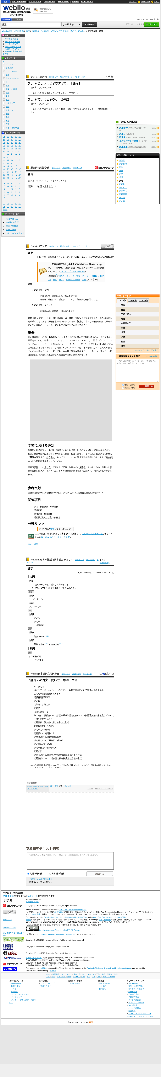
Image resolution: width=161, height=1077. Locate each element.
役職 (48, 729)
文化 (7, 96)
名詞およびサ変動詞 (40, 31)
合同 (123, 310)
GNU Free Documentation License (73, 910)
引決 (65, 786)
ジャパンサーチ (73, 279)
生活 (7, 99)
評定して (123, 187)
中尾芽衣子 (126, 323)
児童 (67, 454)
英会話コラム (12, 219)
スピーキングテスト (15, 233)
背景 (123, 332)
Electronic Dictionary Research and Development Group (109, 968)
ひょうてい (41, 588)
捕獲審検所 (39, 697)
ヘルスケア (10, 103)
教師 (96, 450)
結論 (40, 186)
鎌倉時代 (51, 737)
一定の (45, 108)
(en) (47, 636)
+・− (48, 344)
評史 (121, 174)
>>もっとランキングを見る (146, 350)
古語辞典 (75, 2)
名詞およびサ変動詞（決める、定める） (68, 31)
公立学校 (50, 457)
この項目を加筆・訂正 (92, 533)
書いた (62, 722)
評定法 (37, 755)
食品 (7, 117)
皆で (44, 92)
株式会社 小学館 (32, 902)
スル (39, 92)
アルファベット (72, 340)
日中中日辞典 (49, 2)
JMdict (43, 968)
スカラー (86, 276)
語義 (31, 595)
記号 (95, 340)
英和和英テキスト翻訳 (42, 848)
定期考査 (38, 454)
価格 (56, 588)
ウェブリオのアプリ (48, 983)
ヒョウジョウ (42, 180)
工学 (7, 85)
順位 (49, 755)
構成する (67, 758)
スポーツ (9, 110)
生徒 (73, 454)
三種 (73, 758)
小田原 (72, 92)
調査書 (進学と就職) (43, 517)
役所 (59, 737)
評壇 (121, 177)
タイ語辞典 (132, 1005)
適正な (37, 690)
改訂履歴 (107, 920)
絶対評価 (40, 461)
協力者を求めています (51, 537)
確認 (123, 346)
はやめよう (55, 694)
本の (36, 686)
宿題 (30, 454)
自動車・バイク (12, 78)
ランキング (75, 77)
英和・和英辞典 (35, 2)
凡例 (83, 77)
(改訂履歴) (58, 912)
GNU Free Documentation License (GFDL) (110, 917)
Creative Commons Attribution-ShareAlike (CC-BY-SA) (65, 917)
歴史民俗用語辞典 (39, 167)
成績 (104, 108)
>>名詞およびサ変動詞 (104, 788)
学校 (30, 450)
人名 (7, 121)
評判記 (122, 160)
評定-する (39, 660)
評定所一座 (56, 758)
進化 (40, 715)
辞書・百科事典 (12, 128)
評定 (100, 920)
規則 (54, 722)
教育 (49, 533)
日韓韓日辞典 (63, 2)
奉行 (80, 758)
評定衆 (55, 311)
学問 (7, 92)
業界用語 (9, 68)
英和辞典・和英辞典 (136, 989)
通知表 (47, 467)
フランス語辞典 (134, 1000)
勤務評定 (81, 299)
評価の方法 (76, 755)
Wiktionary (104, 562)
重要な (90, 690)
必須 (123, 337)
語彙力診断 (11, 229)
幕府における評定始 (128, 141)
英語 (36, 636)
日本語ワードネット (33, 958)
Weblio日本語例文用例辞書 (44, 673)
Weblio (28, 920)
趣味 (7, 107)
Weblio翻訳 (132, 992)
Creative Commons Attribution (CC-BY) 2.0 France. (59, 930)
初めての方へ (142, 19)
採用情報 (102, 989)
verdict (42, 636)
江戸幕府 (38, 722)
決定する (48, 186)
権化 (123, 341)
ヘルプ (157, 2)
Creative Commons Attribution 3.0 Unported (57, 934)
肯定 (56, 786)
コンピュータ (11, 71)
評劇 (121, 170)
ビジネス (9, 64)
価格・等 (71, 108)
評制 (121, 167)
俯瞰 (123, 328)
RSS (91, 1022)
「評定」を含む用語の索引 (40, 879)
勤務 (100, 108)
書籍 (78, 276)
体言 (28, 31)
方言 (7, 124)
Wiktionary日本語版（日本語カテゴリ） (51, 559)
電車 (7, 75)
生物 (7, 114)
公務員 (43, 299)
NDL (55, 279)
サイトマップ (16, 997)
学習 (102, 450)
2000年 (109, 457)
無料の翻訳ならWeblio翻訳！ (45, 10)
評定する (44, 711)
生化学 (101, 715)
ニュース (70, 276)
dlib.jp (61, 279)
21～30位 (143, 300)
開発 (77, 690)
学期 (36, 467)
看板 (67, 722)
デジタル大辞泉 (38, 77)
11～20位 (132, 300)
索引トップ (53, 77)
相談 (52, 584)
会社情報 (102, 986)
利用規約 (14, 992)
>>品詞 (90, 788)
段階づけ (61, 755)
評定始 (122, 197)
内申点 (97, 471)
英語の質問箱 (12, 226)
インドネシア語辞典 (136, 1002)
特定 (123, 319)
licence (53, 971)
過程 (95, 690)
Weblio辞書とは (17, 983)
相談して (50, 92)
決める (62, 584)
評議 (30, 186)
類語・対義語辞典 (19, 2)
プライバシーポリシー (20, 994)
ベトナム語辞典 (134, 1008)
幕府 (38, 704)
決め (57, 92)
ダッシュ (85, 344)
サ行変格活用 (35, 656)
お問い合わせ (75, 983)
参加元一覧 (154, 19)
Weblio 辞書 (145, 2)
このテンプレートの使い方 (72, 271)
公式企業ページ (105, 983)
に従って (56, 108)
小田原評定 (65, 311)
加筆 (52, 529)
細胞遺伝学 (90, 715)
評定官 (122, 201)
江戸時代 (51, 740)
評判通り (123, 164)
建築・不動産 (11, 89)
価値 (63, 108)
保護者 (82, 467)
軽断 (69, 786)
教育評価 (44, 506)
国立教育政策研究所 (37, 492)
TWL (84, 279)
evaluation (54, 644)
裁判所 (60, 740)
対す (46, 726)
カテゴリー (86, 246)
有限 (123, 305)
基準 (50, 108)
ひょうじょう (42, 584)
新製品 (72, 690)
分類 (58, 715)
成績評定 (38, 510)
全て (4, 61)
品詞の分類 (19, 31)
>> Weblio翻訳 (152, 356)
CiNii (94, 276)
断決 (52, 786)
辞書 (5, 2)
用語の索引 (64, 77)
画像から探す (45, 986)
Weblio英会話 (12, 222)
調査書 (76, 471)
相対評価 (48, 514)
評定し (122, 134)
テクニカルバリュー (49, 690)
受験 (65, 471)
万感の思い (126, 314)
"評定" (61, 276)
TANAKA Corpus (9, 928)
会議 (42, 311)
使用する (44, 719)
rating (41, 644)
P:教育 (67, 537)
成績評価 (54, 506)
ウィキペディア (38, 246)
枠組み (47, 715)
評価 (42, 296)
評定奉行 (38, 744)
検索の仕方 (15, 986)
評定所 (37, 618)
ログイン (133, 1)
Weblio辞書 (36, 914)
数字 (46, 340)
